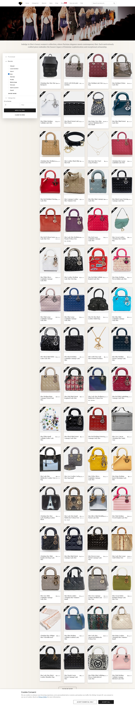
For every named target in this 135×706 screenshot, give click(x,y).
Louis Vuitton (14, 68)
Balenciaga (13, 82)
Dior (11, 74)
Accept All (106, 702)
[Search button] (114, 3)
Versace (12, 85)
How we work (74, 3)
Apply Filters (20, 110)
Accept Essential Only (85, 702)
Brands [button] (44, 3)
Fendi (12, 90)
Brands (10, 61)
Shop (56, 3)
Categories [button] (35, 3)
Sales (51, 3)
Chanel (12, 66)
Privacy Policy (43, 697)
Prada (12, 79)
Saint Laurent (14, 87)
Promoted (11, 57)
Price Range (7, 101)
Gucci (12, 71)
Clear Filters (20, 115)
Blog (64, 3)
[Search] (104, 3)
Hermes (12, 76)
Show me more (67, 688)
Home (27, 3)
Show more (12, 93)
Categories (11, 98)
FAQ (81, 3)
